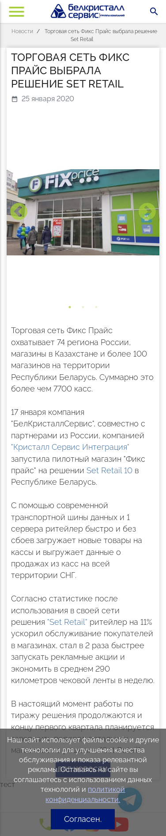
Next (147, 212)
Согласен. (83, 819)
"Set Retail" (67, 622)
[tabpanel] (83, 212)
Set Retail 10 (109, 470)
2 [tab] (83, 307)
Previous (19, 212)
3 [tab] (96, 307)
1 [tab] (69, 307)
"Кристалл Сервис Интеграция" (70, 447)
